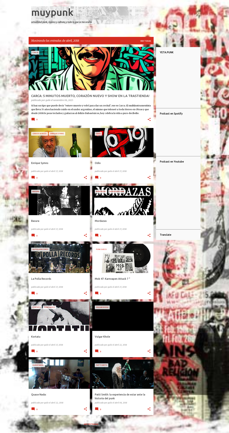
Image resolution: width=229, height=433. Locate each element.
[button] (149, 120)
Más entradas (91, 424)
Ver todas (145, 41)
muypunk (52, 12)
